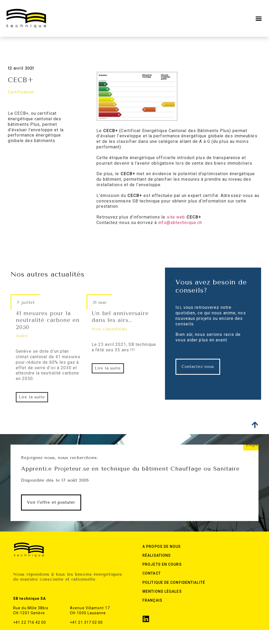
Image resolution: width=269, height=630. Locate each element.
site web (176, 217)
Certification (21, 92)
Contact (151, 573)
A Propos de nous (161, 546)
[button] (259, 18)
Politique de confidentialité (173, 582)
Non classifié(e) (109, 328)
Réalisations (156, 555)
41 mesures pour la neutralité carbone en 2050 (48, 320)
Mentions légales (162, 591)
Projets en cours (162, 564)
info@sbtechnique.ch (180, 222)
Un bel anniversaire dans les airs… (120, 317)
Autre (22, 335)
